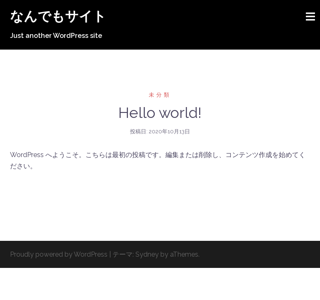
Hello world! (160, 112)
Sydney (147, 254)
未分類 (160, 95)
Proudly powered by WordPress (59, 254)
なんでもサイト (58, 16)
